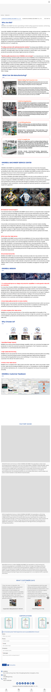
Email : (4, 643)
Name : (4, 634)
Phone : (4, 639)
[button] (48, 597)
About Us (7, 15)
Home (2, 15)
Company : (5, 648)
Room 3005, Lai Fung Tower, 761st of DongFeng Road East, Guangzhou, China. (21, 673)
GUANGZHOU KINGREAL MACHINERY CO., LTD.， (32, 18)
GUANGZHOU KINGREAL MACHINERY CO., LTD (11, 18)
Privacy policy (12, 665)
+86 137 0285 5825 (7, 680)
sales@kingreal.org (7, 676)
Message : (5, 653)
